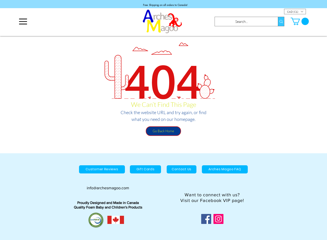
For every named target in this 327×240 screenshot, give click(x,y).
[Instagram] (218, 219)
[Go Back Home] (163, 131)
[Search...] (241, 21)
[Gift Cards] (145, 169)
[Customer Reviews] (102, 169)
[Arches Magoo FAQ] (225, 169)
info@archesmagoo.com (108, 188)
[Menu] (23, 21)
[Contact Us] (181, 169)
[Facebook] (206, 219)
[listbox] (295, 11)
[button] (295, 11)
